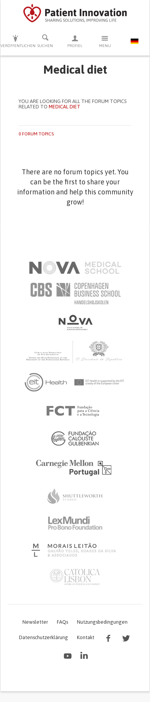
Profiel (75, 41)
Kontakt (85, 637)
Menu (105, 41)
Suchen (45, 41)
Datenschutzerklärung (43, 637)
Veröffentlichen (15, 41)
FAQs (62, 622)
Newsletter (35, 622)
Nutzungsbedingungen (102, 622)
